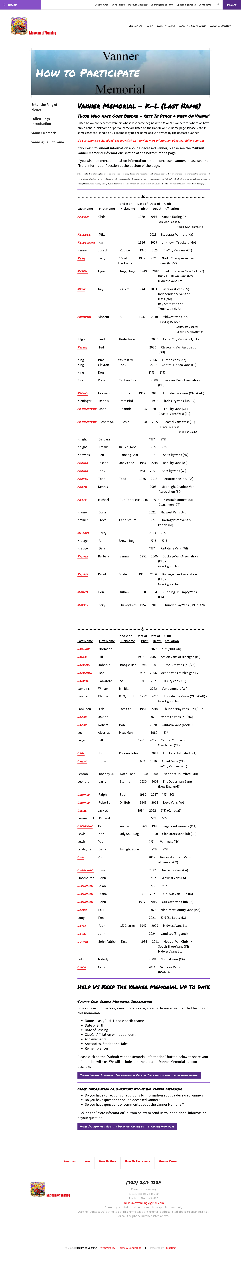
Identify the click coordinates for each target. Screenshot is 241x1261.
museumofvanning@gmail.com (143, 1203)
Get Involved (102, 4)
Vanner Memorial (44, 133)
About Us (135, 26)
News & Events (168, 1161)
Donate (231, 5)
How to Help (166, 26)
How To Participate (137, 1161)
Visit (149, 26)
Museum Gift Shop (138, 4)
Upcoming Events (186, 4)
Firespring (170, 1248)
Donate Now (118, 4)
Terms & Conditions (129, 1248)
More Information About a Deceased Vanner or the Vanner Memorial (127, 1126)
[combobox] (20, 5)
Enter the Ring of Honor (44, 107)
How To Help (107, 1161)
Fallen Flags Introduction (41, 121)
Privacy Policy (107, 1248)
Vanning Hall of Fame (162, 4)
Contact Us (205, 4)
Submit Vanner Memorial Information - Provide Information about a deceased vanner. (139, 1075)
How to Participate (192, 26)
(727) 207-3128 (143, 1182)
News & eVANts (220, 26)
